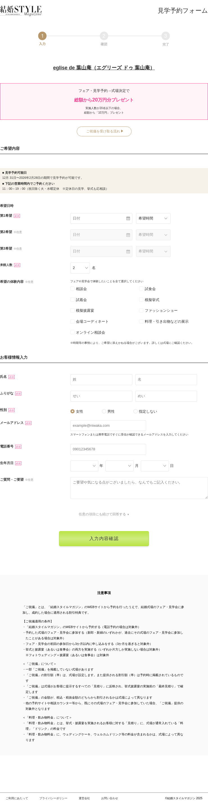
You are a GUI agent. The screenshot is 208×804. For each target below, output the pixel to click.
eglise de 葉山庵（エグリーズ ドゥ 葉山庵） (104, 68)
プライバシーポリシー (53, 798)
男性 (108, 411)
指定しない (145, 411)
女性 (76, 411)
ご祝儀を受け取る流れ (103, 131)
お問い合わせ (109, 798)
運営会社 (84, 798)
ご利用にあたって (17, 798)
